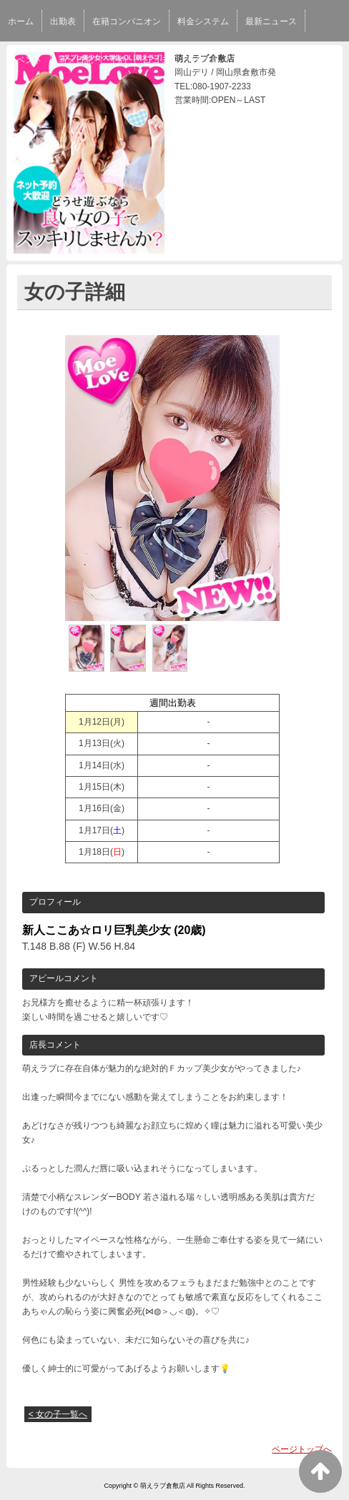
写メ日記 (76, 60)
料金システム (203, 21)
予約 (118, 60)
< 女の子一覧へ (58, 1414)
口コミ (156, 60)
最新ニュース (271, 21)
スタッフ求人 (261, 60)
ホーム (21, 21)
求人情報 (202, 60)
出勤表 (63, 21)
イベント (25, 60)
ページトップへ (302, 1449)
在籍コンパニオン (126, 21)
